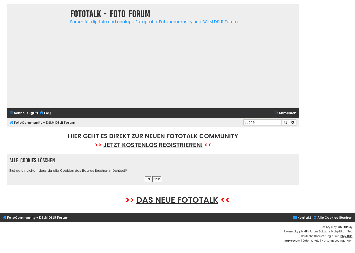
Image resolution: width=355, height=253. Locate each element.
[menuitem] (45, 113)
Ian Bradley (345, 227)
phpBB (303, 231)
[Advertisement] (153, 68)
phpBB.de (346, 236)
